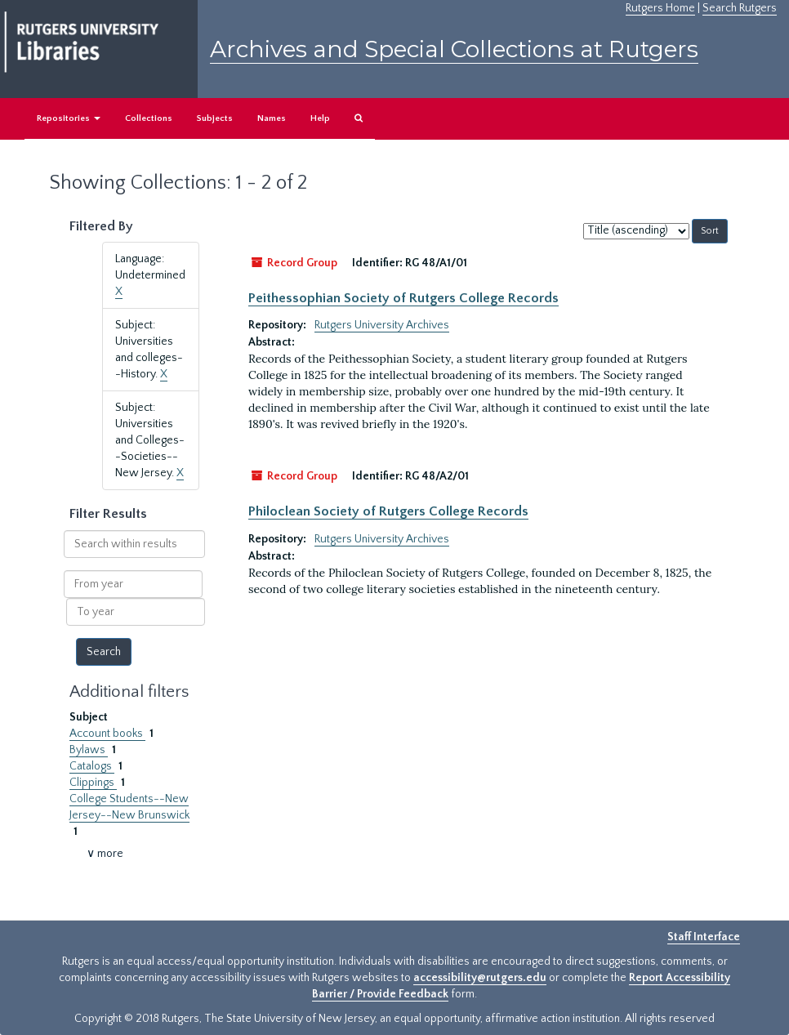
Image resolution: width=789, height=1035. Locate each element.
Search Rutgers (739, 8)
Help (320, 118)
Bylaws (88, 749)
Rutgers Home (660, 8)
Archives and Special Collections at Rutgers (454, 49)
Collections (148, 118)
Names (271, 118)
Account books (107, 733)
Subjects (215, 118)
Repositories (68, 118)
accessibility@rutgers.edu (479, 977)
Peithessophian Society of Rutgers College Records (403, 298)
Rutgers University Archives (381, 325)
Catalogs (91, 766)
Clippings (93, 782)
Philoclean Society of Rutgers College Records (388, 511)
